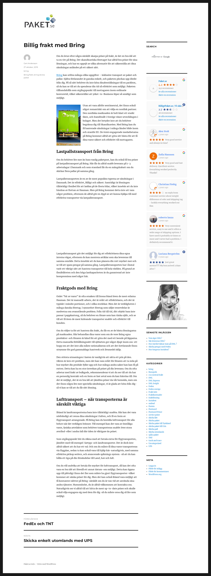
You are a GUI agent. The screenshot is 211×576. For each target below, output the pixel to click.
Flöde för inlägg (155, 469)
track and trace (155, 440)
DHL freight (154, 383)
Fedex (151, 386)
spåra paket (154, 435)
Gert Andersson (30, 63)
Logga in (152, 466)
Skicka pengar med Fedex (160, 347)
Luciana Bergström (169, 253)
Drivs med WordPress (46, 564)
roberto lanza (166, 217)
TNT (150, 438)
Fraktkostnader (155, 395)
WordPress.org (155, 474)
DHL (151, 378)
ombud (152, 403)
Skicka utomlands (156, 432)
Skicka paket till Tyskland (160, 423)
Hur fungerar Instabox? (159, 349)
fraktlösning (154, 398)
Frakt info (153, 392)
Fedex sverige (154, 389)
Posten (152, 406)
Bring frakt (28, 75)
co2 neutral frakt (156, 375)
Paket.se (163, 81)
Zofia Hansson (166, 154)
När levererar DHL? (157, 341)
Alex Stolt (164, 131)
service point (154, 415)
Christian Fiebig (168, 184)
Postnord (153, 409)
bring (26, 71)
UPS (150, 446)
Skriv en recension (167, 95)
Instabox (152, 400)
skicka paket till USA (157, 426)
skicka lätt (153, 418)
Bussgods (153, 372)
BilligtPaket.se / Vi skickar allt (174, 106)
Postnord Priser (155, 412)
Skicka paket (154, 420)
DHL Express (154, 380)
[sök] (162, 57)
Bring (59, 75)
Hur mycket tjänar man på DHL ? (163, 344)
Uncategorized (155, 443)
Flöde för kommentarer (159, 471)
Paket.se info (29, 564)
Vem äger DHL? (155, 338)
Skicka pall (153, 429)
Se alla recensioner (167, 91)
